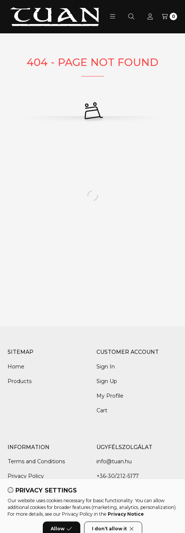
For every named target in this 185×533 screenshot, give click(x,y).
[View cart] (169, 16)
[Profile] (150, 16)
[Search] (131, 16)
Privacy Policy (26, 476)
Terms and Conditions (36, 461)
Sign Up (106, 381)
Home (16, 366)
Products (20, 381)
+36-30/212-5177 (117, 476)
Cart (101, 410)
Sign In (105, 366)
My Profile (109, 395)
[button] (112, 16)
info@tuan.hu (114, 461)
